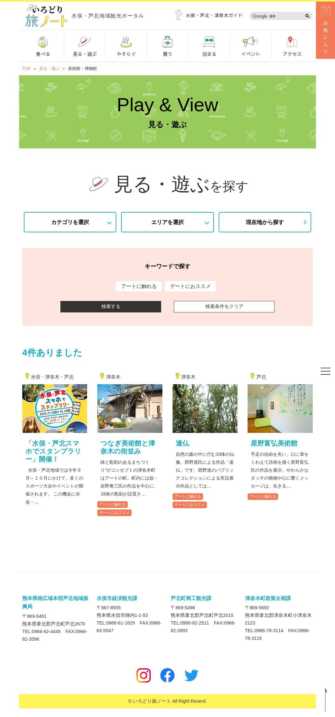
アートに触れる (112, 513)
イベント (251, 46)
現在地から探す (265, 222)
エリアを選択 (167, 222)
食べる (43, 46)
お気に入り (325, 31)
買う (167, 46)
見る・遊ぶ (84, 46)
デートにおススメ (114, 521)
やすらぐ (126, 46)
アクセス (292, 46)
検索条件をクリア (224, 306)
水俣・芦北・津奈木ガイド (209, 15)
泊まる (209, 46)
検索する (110, 306)
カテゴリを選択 (70, 222)
